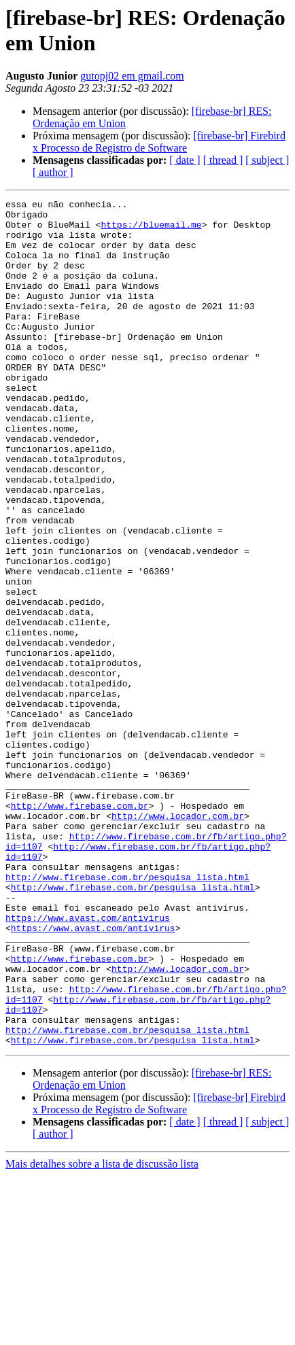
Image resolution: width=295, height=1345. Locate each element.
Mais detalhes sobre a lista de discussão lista (101, 1333)
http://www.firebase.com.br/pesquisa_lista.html (127, 1013)
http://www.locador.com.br (177, 940)
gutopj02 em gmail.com (132, 76)
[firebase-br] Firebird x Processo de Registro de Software (159, 142)
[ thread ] (223, 160)
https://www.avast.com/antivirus (87, 1062)
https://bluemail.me (151, 230)
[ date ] (184, 160)
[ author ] (53, 172)
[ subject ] (267, 160)
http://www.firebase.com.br (80, 928)
